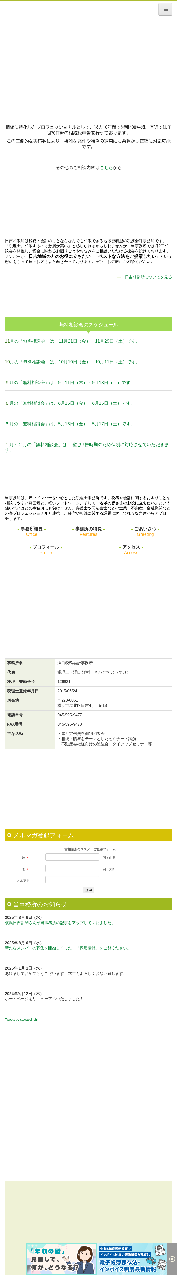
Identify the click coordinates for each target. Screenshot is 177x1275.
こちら (106, 167)
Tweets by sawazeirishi (21, 1019)
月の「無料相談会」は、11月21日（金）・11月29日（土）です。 (75, 341)
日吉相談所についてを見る (148, 277)
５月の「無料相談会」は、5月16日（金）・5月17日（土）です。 (70, 423)
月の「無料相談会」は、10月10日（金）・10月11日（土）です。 (75, 361)
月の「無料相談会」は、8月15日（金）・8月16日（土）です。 (72, 403)
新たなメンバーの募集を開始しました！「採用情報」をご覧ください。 (68, 948)
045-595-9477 (69, 715)
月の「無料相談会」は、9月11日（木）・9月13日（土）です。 (72, 382)
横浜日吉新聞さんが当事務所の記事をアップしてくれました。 (60, 923)
